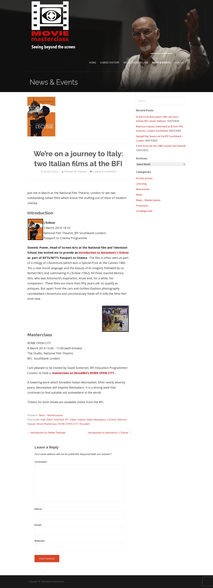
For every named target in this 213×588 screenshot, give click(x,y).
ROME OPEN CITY (68, 424)
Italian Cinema (77, 419)
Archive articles (144, 178)
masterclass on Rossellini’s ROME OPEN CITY (83, 373)
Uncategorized (144, 211)
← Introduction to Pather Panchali (46, 432)
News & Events (161, 62)
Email (38, 525)
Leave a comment (104, 171)
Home (92, 62)
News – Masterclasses (148, 200)
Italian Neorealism (96, 419)
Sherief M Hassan (75, 171)
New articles (143, 189)
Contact (180, 62)
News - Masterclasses (51, 415)
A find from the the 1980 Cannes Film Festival (160, 146)
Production (142, 205)
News (139, 194)
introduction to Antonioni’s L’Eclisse (104, 253)
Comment (41, 461)
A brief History (109, 62)
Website (39, 541)
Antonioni (59, 419)
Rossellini (84, 424)
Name (38, 509)
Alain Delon (46, 419)
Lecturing (141, 183)
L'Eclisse (111, 419)
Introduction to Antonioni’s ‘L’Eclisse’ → (109, 432)
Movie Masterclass (136, 62)
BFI (67, 419)
